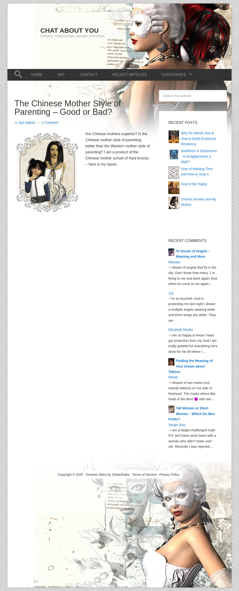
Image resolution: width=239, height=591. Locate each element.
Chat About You (69, 30)
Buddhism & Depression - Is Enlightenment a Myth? (199, 156)
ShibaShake (121, 474)
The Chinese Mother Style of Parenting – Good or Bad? (67, 108)
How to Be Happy (194, 184)
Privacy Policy (169, 474)
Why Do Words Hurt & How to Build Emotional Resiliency (198, 138)
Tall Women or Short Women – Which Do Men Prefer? (191, 413)
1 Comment (49, 122)
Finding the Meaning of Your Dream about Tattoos (190, 366)
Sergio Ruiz (177, 425)
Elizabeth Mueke (180, 330)
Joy (170, 293)
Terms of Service (144, 474)
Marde (173, 377)
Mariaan (174, 262)
